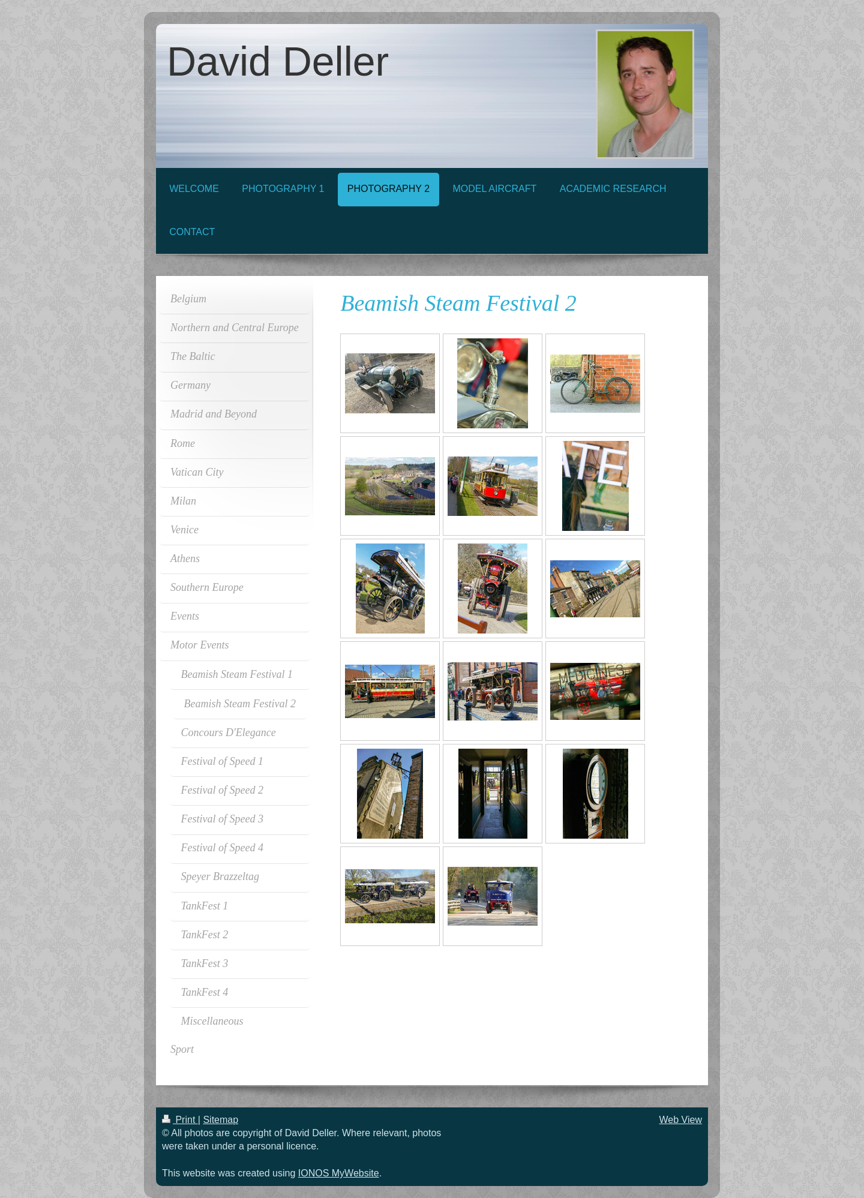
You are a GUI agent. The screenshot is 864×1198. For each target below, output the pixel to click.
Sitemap (220, 1120)
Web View (680, 1120)
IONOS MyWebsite (338, 1173)
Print (180, 1120)
